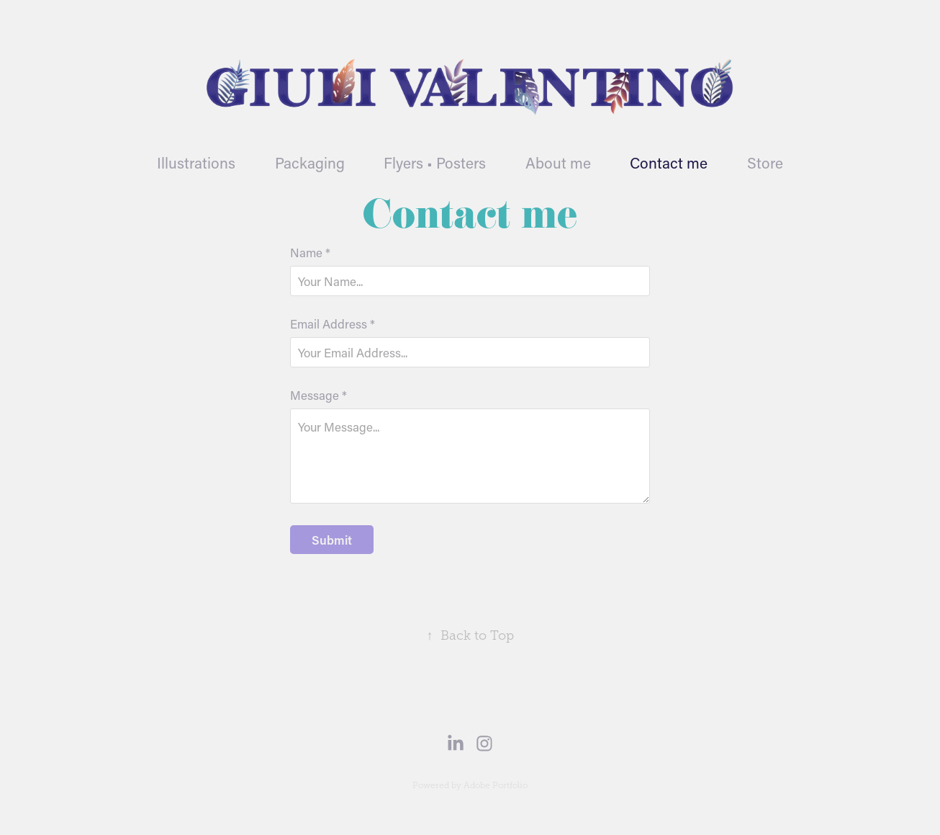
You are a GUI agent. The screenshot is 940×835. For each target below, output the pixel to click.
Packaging (310, 163)
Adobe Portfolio (496, 785)
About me (558, 163)
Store (765, 163)
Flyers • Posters (435, 163)
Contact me (669, 163)
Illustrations (196, 163)
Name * (310, 252)
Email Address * (332, 324)
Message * (318, 395)
